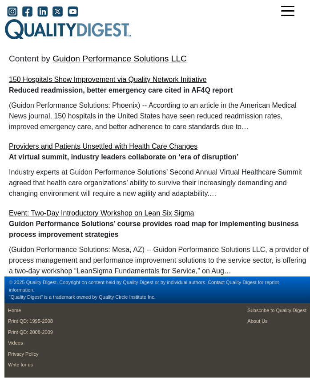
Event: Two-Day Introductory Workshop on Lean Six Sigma (101, 213)
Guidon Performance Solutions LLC (119, 58)
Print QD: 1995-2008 (30, 321)
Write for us (20, 364)
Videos (15, 342)
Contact (216, 282)
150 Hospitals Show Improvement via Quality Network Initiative (108, 79)
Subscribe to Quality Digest (276, 310)
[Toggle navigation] (290, 12)
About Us (257, 321)
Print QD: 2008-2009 (30, 332)
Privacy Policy (23, 354)
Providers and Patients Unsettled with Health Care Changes (103, 146)
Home (14, 310)
